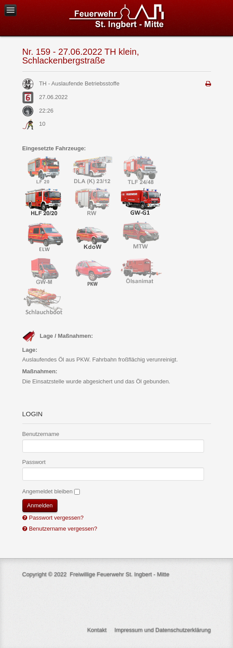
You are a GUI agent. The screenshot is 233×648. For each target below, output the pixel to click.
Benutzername (41, 434)
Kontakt (97, 630)
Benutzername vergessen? (62, 528)
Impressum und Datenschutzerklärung (163, 630)
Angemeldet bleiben (47, 491)
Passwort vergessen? (56, 517)
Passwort (34, 462)
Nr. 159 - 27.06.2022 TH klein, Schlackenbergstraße (80, 56)
